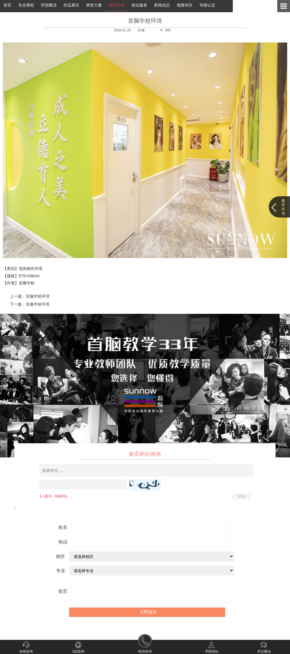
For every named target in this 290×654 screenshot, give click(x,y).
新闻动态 (162, 5)
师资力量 (94, 5)
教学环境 (117, 5)
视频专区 (185, 5)
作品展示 (71, 5)
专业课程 (26, 5)
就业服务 (139, 5)
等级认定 (207, 5)
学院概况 (49, 5)
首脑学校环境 (38, 296)
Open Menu (283, 6)
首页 (7, 5)
